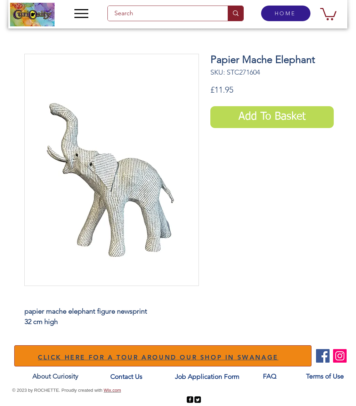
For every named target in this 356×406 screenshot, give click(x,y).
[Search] (163, 13)
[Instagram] (340, 356)
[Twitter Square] (197, 399)
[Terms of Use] (324, 376)
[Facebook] (323, 356)
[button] (328, 13)
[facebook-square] (190, 399)
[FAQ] (269, 376)
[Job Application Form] (207, 377)
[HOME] (285, 13)
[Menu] (81, 13)
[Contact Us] (126, 377)
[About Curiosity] (55, 376)
